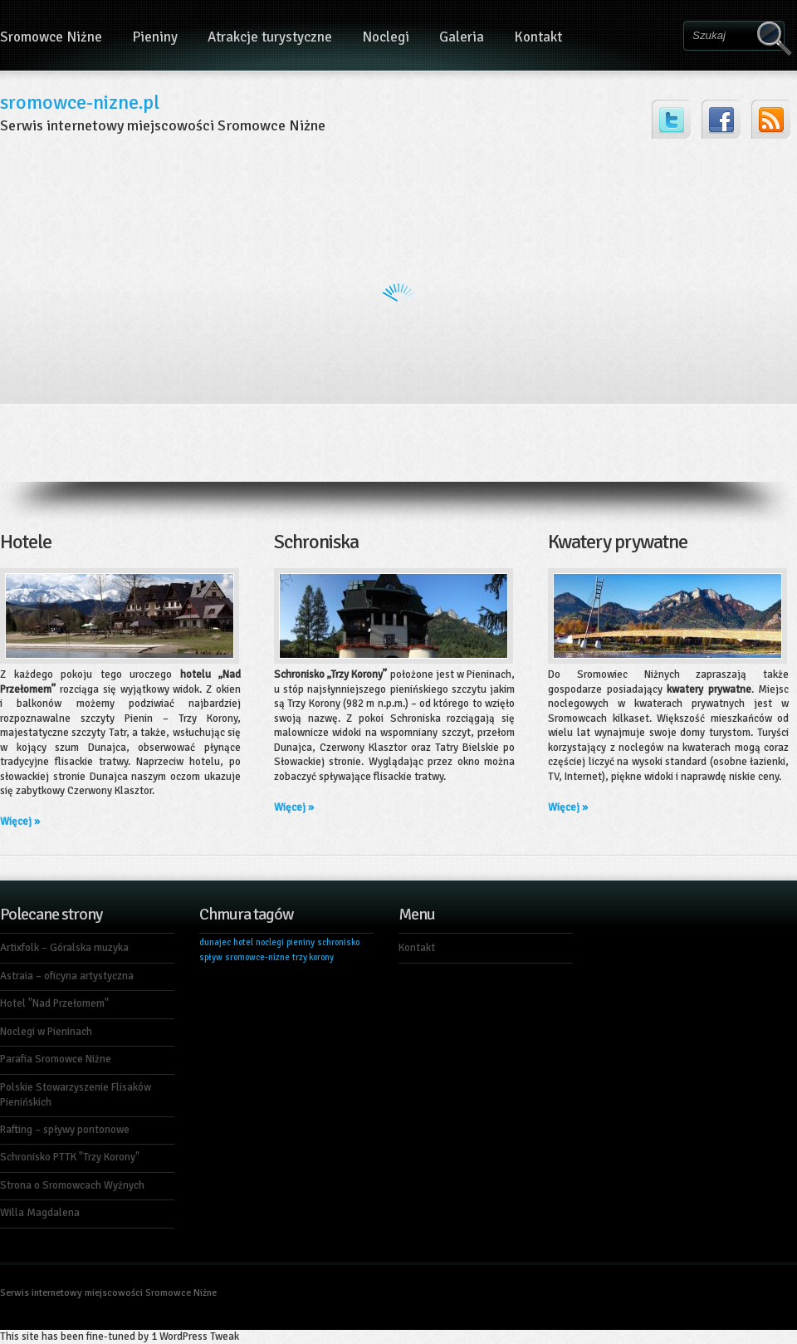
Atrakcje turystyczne (270, 37)
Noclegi (385, 37)
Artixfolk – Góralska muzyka (64, 947)
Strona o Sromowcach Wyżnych (72, 1185)
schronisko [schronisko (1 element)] (338, 942)
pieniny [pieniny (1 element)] (300, 942)
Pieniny (155, 37)
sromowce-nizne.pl (79, 102)
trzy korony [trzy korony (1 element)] (313, 957)
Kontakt (538, 37)
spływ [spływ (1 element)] (210, 957)
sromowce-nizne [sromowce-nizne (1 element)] (257, 957)
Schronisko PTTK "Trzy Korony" (69, 1157)
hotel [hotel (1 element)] (243, 942)
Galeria (461, 37)
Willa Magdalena (40, 1212)
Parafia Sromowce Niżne (55, 1059)
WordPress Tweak (199, 1336)
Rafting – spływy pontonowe (65, 1129)
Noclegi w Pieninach (46, 1031)
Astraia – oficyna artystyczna (67, 976)
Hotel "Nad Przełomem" (54, 1003)
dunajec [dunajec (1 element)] (215, 942)
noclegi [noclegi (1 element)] (270, 942)
